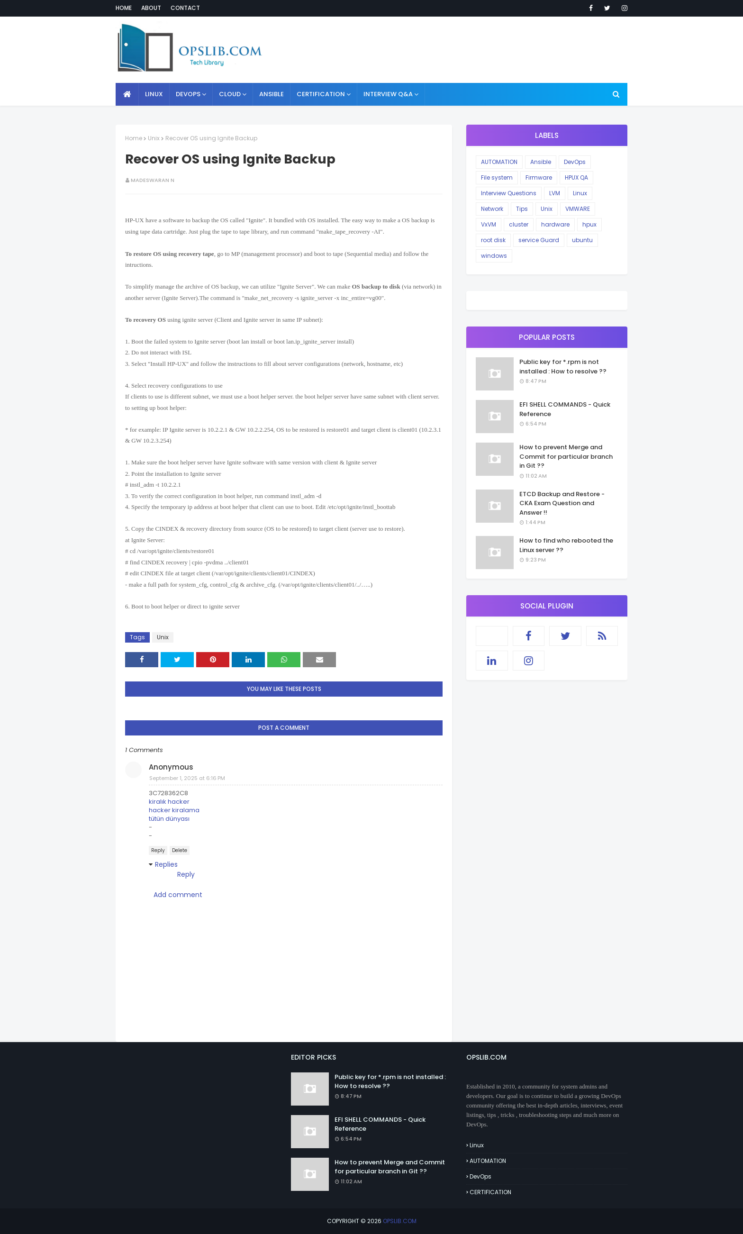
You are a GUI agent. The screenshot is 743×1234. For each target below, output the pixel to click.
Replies (166, 864)
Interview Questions (508, 193)
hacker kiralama (174, 810)
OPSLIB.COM (400, 1221)
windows (494, 256)
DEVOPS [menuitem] (188, 94)
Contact (185, 8)
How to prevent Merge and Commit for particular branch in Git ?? (566, 456)
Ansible (540, 162)
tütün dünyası (169, 818)
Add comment (178, 894)
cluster (518, 224)
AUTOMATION (499, 162)
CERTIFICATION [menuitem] (321, 94)
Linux (580, 193)
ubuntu (582, 240)
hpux (589, 224)
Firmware (539, 177)
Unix (154, 138)
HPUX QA (576, 177)
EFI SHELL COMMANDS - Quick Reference (564, 409)
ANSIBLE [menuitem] (271, 94)
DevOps (575, 162)
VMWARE (577, 209)
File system (497, 177)
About (151, 8)
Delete (179, 850)
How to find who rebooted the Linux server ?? (566, 545)
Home (124, 8)
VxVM (488, 224)
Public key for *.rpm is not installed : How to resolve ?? (563, 366)
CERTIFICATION (490, 1192)
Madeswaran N (152, 180)
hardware (555, 224)
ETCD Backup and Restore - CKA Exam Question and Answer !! (562, 503)
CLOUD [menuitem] (230, 94)
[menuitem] (127, 94)
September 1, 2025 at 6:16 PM (187, 778)
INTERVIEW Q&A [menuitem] (388, 94)
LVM (554, 193)
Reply (158, 850)
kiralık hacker (169, 801)
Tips (522, 209)
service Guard (538, 240)
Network (492, 209)
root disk (493, 240)
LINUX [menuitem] (154, 94)
